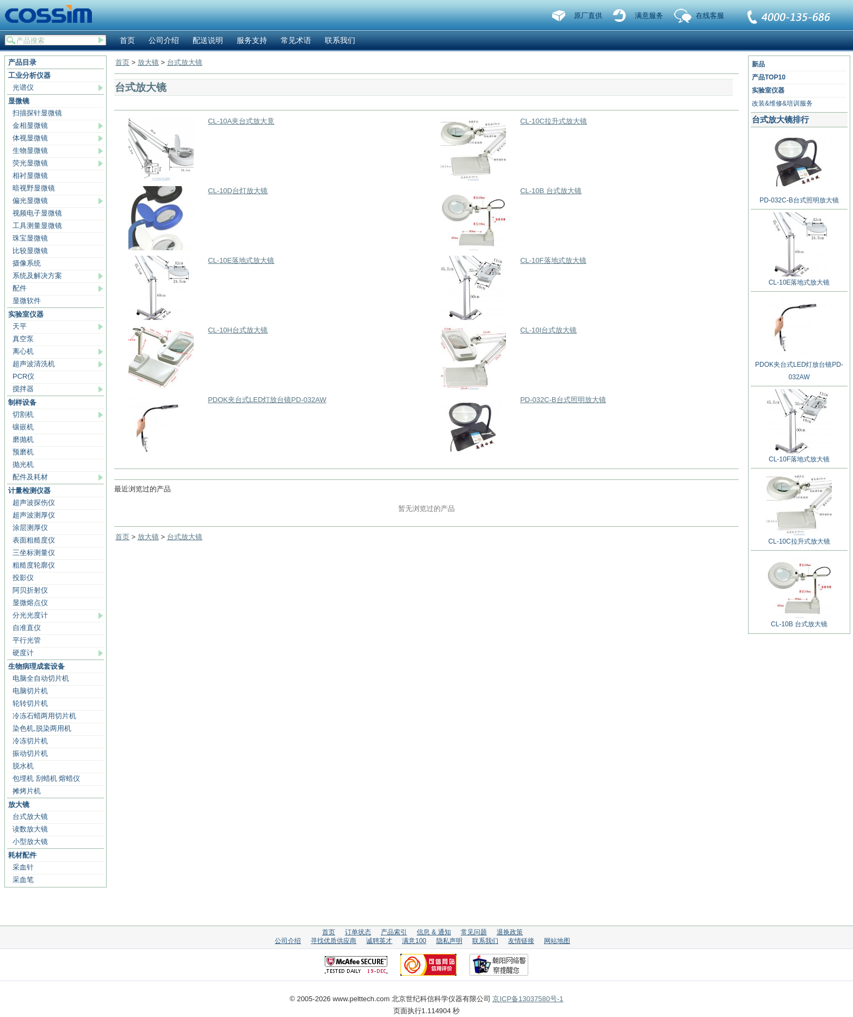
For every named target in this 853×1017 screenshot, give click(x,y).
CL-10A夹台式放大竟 (241, 121)
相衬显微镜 (30, 175)
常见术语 (296, 40)
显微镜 (18, 101)
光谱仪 (23, 87)
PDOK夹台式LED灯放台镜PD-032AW (267, 400)
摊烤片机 (27, 791)
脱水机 (23, 766)
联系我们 (789, 18)
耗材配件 (22, 855)
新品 (758, 64)
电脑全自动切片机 (41, 678)
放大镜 (18, 804)
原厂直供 (588, 15)
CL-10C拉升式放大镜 (553, 121)
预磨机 (23, 452)
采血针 (23, 867)
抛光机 (23, 464)
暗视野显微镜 (34, 188)
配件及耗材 (30, 477)
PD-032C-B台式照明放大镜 (562, 400)
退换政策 (510, 932)
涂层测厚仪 (30, 527)
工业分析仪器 (29, 75)
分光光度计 (30, 615)
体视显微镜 (30, 138)
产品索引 (394, 932)
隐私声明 (449, 941)
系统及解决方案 (37, 276)
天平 (20, 326)
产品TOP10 (769, 77)
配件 (20, 288)
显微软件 (27, 301)
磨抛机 (23, 439)
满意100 (414, 941)
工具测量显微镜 (37, 225)
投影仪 (23, 578)
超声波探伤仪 (34, 502)
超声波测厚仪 (34, 515)
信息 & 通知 (434, 932)
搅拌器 (23, 389)
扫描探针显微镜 (37, 113)
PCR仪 (23, 376)
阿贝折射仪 (30, 590)
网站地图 (557, 941)
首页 (127, 40)
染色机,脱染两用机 (42, 728)
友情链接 (521, 941)
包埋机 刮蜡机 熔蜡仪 (46, 778)
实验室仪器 (26, 314)
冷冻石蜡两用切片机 (44, 716)
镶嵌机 (23, 427)
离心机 (23, 351)
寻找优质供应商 (333, 941)
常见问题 (474, 932)
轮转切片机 (30, 703)
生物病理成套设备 (36, 666)
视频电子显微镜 (37, 213)
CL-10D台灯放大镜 (238, 191)
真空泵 (23, 339)
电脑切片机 (30, 691)
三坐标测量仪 (34, 552)
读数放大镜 (30, 829)
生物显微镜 (30, 150)
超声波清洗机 (34, 364)
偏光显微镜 (30, 200)
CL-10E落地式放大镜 (241, 260)
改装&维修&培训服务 (782, 103)
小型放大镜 (30, 841)
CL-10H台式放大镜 (238, 330)
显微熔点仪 (30, 603)
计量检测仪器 (29, 490)
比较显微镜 (30, 250)
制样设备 (22, 402)
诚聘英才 (379, 941)
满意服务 (649, 15)
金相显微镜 (30, 125)
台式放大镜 (30, 816)
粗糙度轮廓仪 (34, 565)
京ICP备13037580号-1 (527, 999)
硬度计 (23, 653)
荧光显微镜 (30, 163)
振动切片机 (30, 753)
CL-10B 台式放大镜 (551, 191)
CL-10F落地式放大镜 (553, 260)
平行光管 (27, 640)
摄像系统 (27, 263)
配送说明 (208, 40)
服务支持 (252, 40)
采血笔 (23, 880)
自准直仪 (27, 628)
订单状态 (358, 932)
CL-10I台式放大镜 (548, 330)
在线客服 (710, 15)
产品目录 (22, 62)
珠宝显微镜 (30, 238)
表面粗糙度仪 (34, 540)
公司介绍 (164, 40)
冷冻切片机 (30, 741)
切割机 (23, 414)
